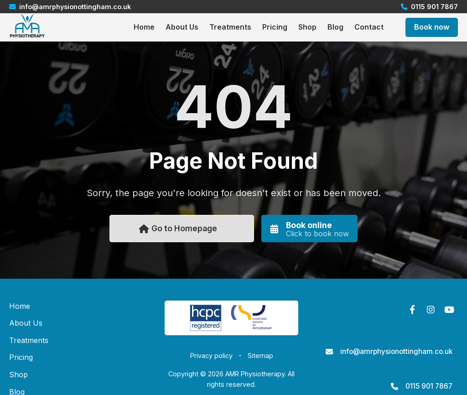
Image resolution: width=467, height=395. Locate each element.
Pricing (274, 26)
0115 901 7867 (428, 386)
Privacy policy (211, 355)
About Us (182, 26)
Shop (307, 26)
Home (144, 26)
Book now (431, 26)
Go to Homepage (178, 228)
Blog (335, 26)
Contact (369, 26)
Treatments (230, 26)
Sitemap (260, 355)
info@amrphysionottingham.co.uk (396, 351)
